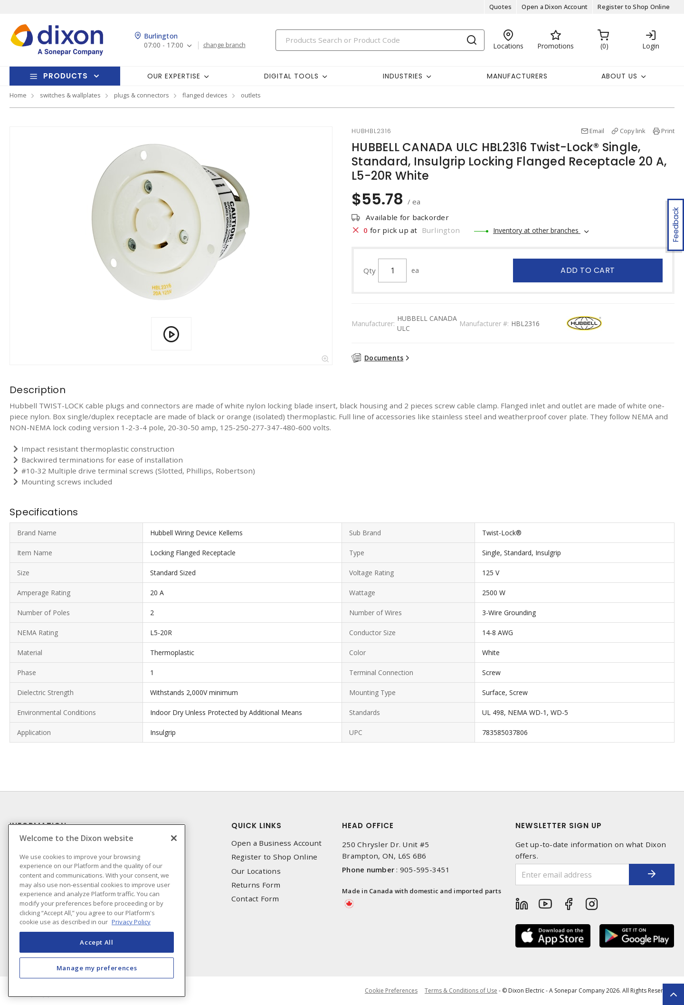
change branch (224, 45)
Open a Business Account (276, 843)
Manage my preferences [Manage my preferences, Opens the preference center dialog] (97, 968)
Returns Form (256, 884)
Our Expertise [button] (173, 76)
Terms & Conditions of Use (461, 990)
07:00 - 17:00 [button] (163, 45)
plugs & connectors (141, 95)
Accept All (97, 942)
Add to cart (587, 270)
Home (18, 95)
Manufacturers (517, 76)
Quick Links (256, 826)
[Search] (380, 40)
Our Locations (256, 871)
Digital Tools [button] (291, 76)
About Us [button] (619, 76)
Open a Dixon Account (555, 6)
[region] (97, 910)
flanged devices (205, 95)
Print (667, 130)
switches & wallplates (70, 95)
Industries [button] (403, 76)
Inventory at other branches (536, 230)
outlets (251, 95)
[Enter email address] (571, 874)
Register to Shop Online (634, 6)
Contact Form (255, 898)
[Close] (173, 838)
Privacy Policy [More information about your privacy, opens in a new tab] (131, 922)
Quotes (500, 6)
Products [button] (65, 76)
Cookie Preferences (391, 991)
